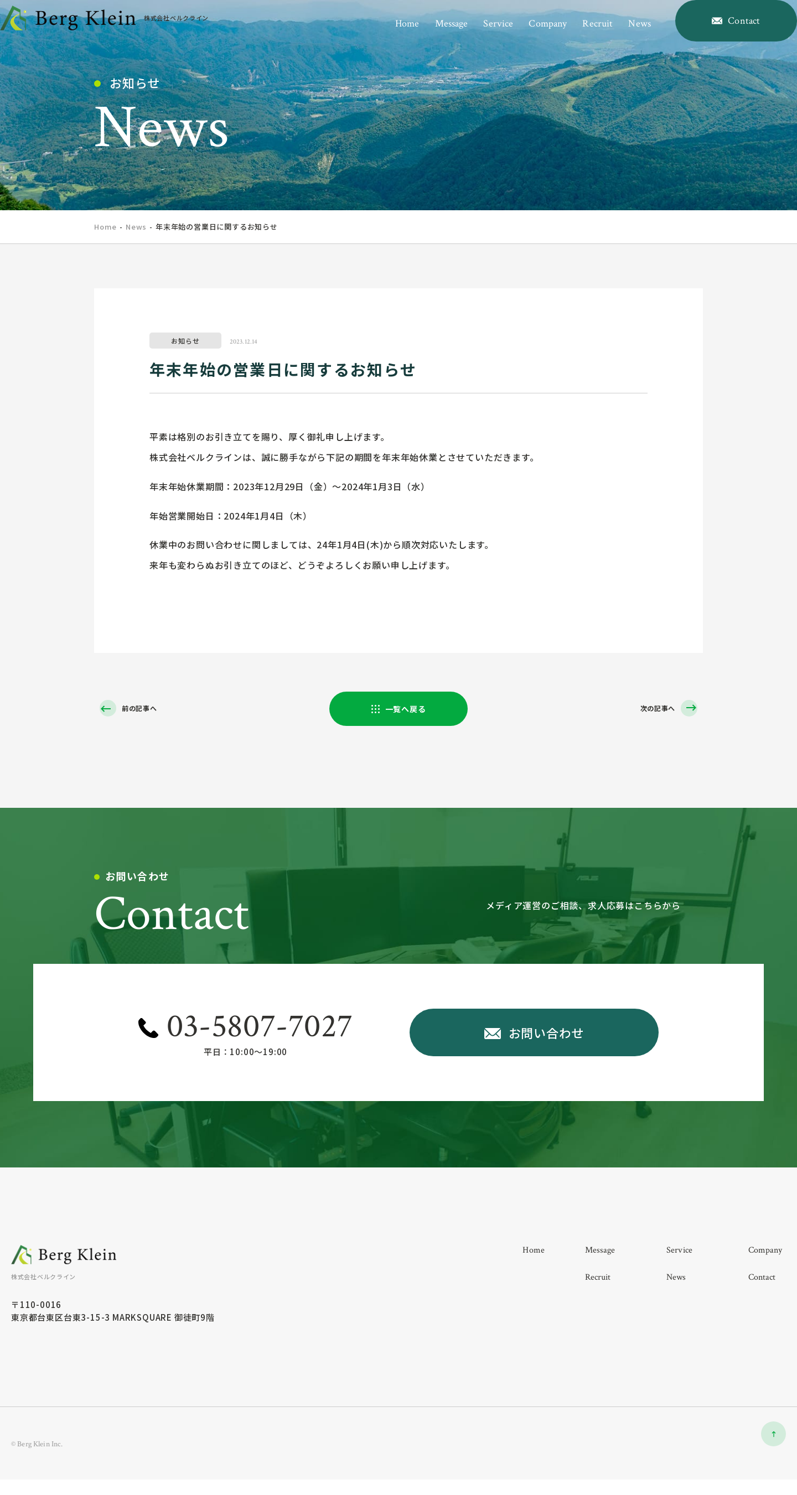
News (136, 226)
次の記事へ (653, 709)
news (617, 37)
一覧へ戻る (405, 710)
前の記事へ (143, 709)
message (429, 37)
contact (762, 1290)
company (525, 37)
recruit (575, 37)
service (476, 37)
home (384, 37)
